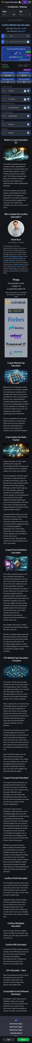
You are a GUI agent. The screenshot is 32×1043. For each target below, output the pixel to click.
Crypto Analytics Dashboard (16, 20)
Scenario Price (6, 95)
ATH (28, 55)
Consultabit (7, 999)
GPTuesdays (14, 269)
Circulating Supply (7, 112)
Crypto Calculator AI (12, 2)
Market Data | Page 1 (16, 1024)
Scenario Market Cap (8, 103)
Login (8, 1039)
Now (28, 52)
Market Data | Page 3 (16, 1030)
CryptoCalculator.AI (19, 264)
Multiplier (5, 129)
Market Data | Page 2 (16, 1027)
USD (24, 2)
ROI (3, 120)
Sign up (23, 1039)
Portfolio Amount (7, 87)
